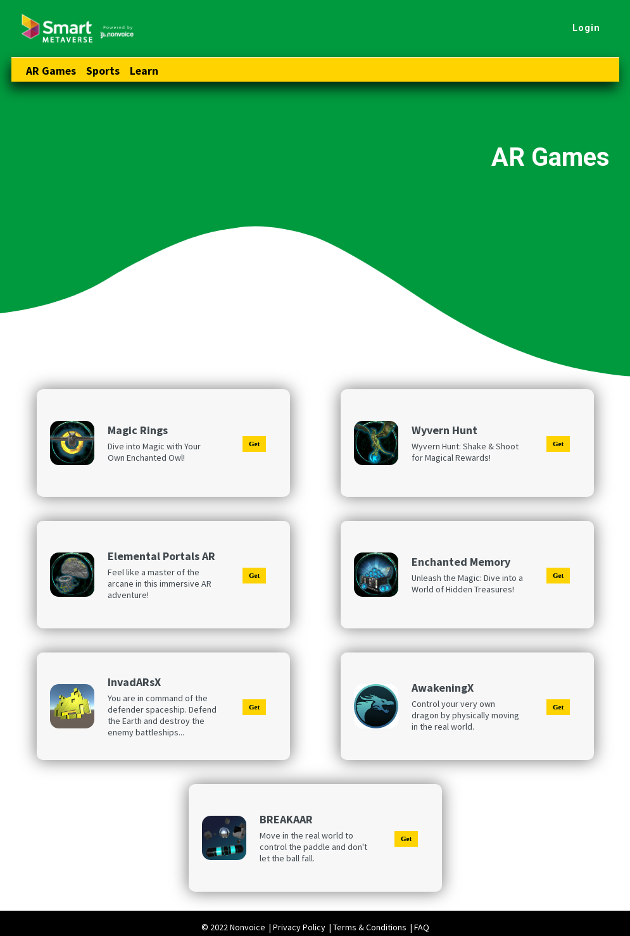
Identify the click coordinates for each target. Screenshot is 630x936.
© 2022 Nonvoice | (237, 927)
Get (254, 443)
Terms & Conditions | (373, 927)
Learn (144, 71)
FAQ (421, 927)
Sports (103, 71)
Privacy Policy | (303, 927)
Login (586, 28)
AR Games (51, 71)
